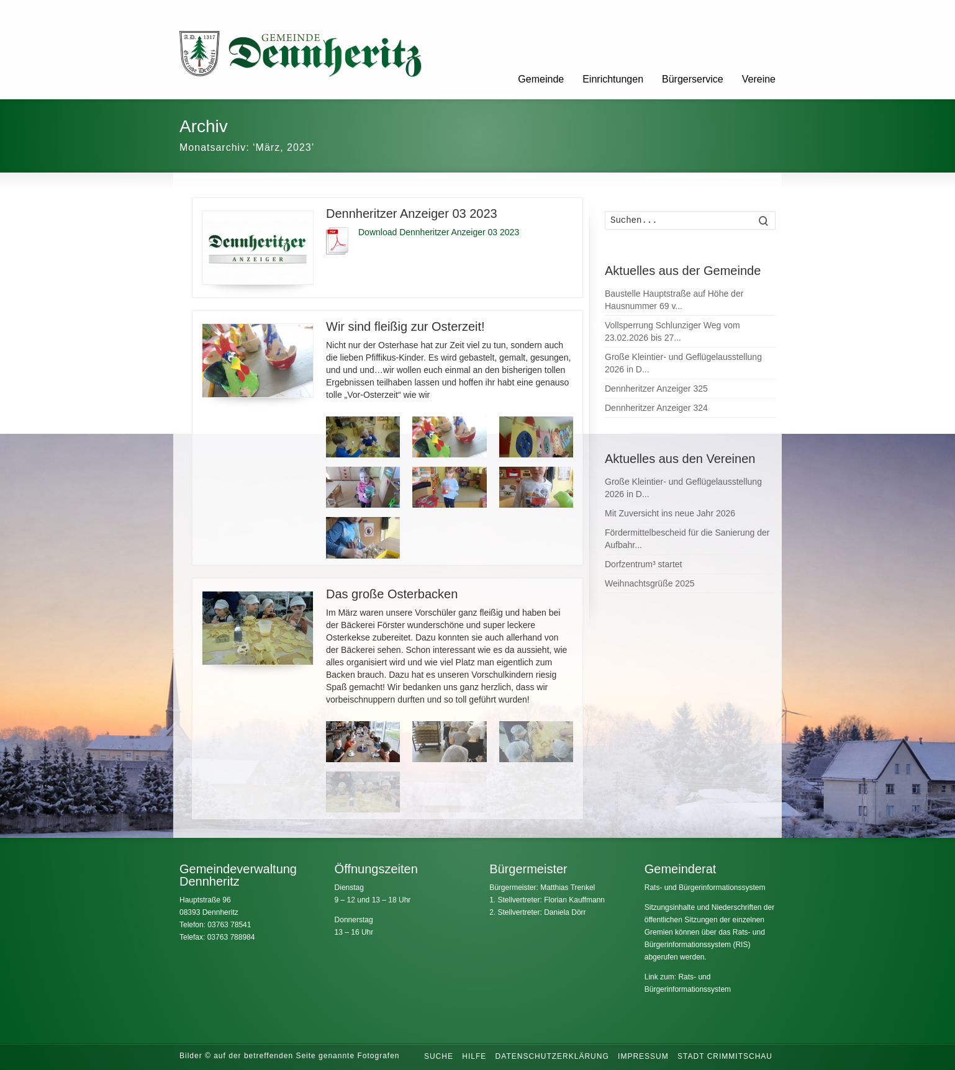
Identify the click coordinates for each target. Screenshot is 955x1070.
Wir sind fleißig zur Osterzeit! (405, 326)
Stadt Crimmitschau (724, 1056)
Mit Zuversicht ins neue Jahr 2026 (670, 513)
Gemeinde (541, 79)
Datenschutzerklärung (552, 1056)
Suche (438, 1056)
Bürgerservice (692, 79)
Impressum (643, 1056)
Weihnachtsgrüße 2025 (650, 583)
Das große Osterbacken (392, 594)
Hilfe (474, 1056)
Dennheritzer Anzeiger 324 (656, 408)
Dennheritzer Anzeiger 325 (656, 388)
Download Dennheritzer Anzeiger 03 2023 (438, 232)
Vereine (759, 79)
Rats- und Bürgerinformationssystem (705, 887)
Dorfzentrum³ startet (643, 564)
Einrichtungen (612, 79)
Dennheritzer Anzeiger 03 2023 (411, 213)
